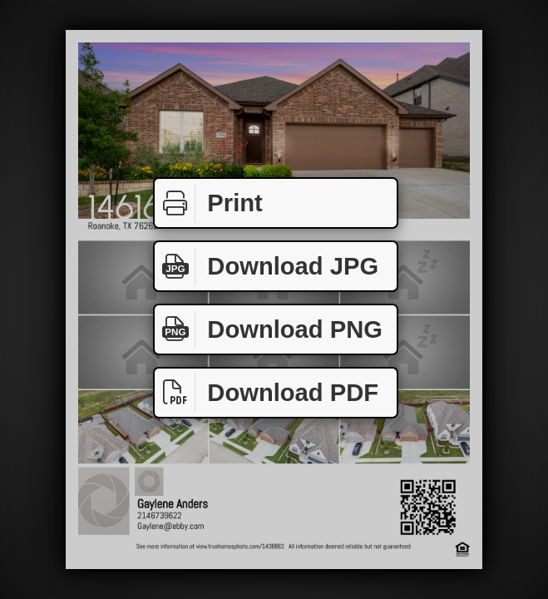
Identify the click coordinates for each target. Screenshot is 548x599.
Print (209, 203)
